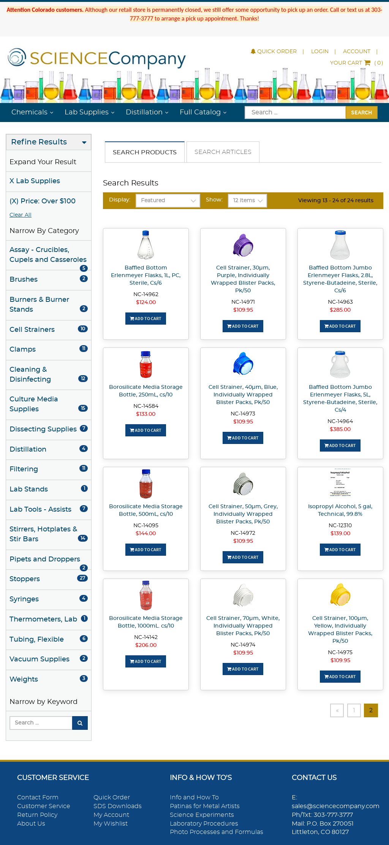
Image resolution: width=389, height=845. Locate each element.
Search (361, 112)
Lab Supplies (87, 112)
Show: (214, 200)
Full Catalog (200, 112)
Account (356, 51)
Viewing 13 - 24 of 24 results (335, 200)
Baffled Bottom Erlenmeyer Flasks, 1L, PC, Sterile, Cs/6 (145, 275)
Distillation (144, 112)
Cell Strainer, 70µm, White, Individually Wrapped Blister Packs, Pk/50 (243, 626)
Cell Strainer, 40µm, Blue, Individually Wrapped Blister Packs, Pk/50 (243, 395)
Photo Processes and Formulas (216, 832)
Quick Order (274, 51)
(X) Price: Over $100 (42, 201)
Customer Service (43, 806)
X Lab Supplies (34, 181)
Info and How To (194, 797)
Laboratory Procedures (204, 824)
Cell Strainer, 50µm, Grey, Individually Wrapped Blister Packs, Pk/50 (243, 514)
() (356, 63)
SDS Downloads (117, 806)
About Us (31, 824)
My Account (111, 815)
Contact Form (38, 797)
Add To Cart (145, 318)
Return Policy (37, 815)
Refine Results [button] (39, 142)
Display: (119, 200)
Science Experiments (202, 815)
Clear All (20, 215)
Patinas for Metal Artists (205, 806)
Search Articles (222, 152)
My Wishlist (110, 824)
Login (320, 51)
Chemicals (29, 112)
